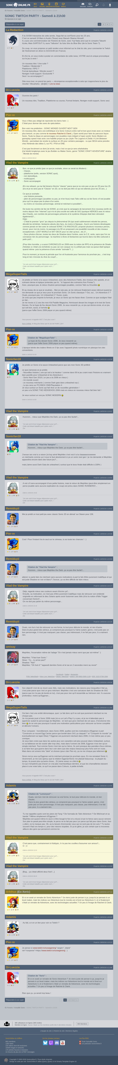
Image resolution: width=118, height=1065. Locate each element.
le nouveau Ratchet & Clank (59, 133)
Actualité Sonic (19, 10)
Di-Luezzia (13, 89)
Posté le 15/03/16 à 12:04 (103, 786)
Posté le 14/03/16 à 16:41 (103, 411)
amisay (10, 646)
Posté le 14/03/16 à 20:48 (103, 534)
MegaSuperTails (16, 274)
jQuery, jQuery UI (48, 1061)
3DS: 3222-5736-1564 (100, 676)
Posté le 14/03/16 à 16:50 (103, 478)
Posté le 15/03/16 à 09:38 (103, 682)
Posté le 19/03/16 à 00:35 (103, 917)
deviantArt (74, 674)
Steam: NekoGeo (62, 676)
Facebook (59, 674)
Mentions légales (72, 1031)
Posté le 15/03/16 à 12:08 (103, 866)
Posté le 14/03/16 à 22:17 (103, 586)
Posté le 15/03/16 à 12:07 (103, 838)
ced (24, 1061)
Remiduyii (12, 508)
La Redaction (14, 29)
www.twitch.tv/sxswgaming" (45, 948)
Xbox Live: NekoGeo (47, 676)
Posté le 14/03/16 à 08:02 (103, 115)
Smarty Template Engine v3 (66, 1061)
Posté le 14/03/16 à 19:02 (103, 509)
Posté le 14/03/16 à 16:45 (103, 436)
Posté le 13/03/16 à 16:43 (103, 30)
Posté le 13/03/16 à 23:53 (103, 90)
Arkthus (11, 891)
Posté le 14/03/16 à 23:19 (103, 647)
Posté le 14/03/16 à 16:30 (103, 274)
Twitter (67, 674)
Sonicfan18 (13, 359)
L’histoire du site (58, 1031)
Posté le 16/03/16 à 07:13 (103, 892)
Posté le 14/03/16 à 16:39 (103, 330)
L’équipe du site (45, 1031)
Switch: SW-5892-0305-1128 (80, 676)
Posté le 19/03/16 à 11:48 (103, 967)
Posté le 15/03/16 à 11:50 (103, 708)
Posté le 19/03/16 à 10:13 (103, 942)
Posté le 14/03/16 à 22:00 (103, 559)
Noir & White (26, 324)
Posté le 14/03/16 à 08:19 (103, 163)
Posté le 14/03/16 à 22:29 (103, 622)
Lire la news (55, 84)
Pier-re (10, 115)
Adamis (11, 785)
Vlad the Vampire (17, 162)
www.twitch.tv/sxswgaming (53, 950)
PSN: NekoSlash (32, 676)
